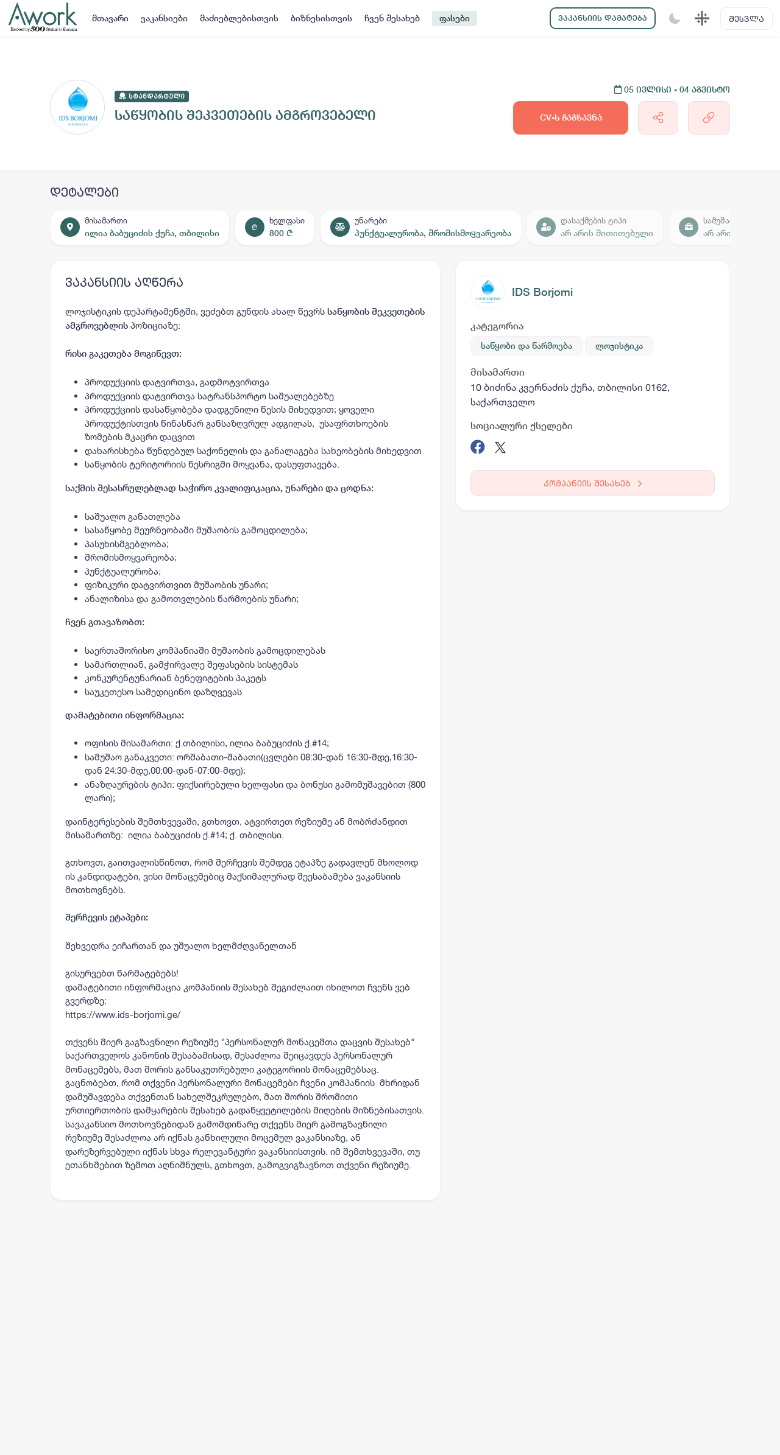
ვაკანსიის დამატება (602, 18)
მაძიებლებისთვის (239, 18)
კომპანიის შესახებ (593, 483)
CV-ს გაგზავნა (571, 117)
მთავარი (110, 18)
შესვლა (746, 18)
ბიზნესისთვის (321, 18)
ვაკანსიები (164, 18)
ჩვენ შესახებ (392, 18)
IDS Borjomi (542, 292)
